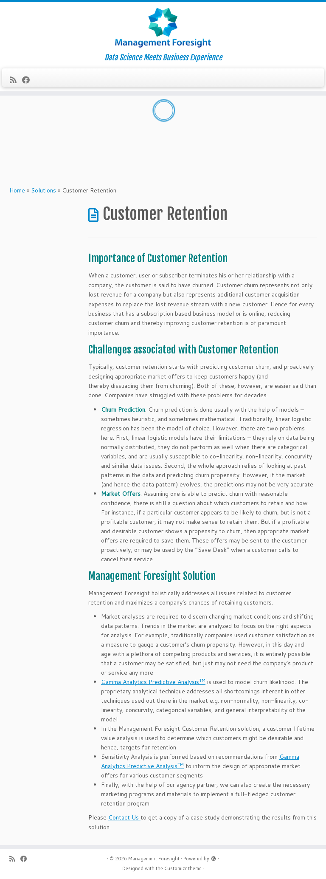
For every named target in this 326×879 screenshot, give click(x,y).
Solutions (43, 190)
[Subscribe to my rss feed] (16, 79)
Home (17, 190)
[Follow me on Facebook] (28, 79)
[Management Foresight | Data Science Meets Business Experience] (163, 27)
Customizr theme (183, 868)
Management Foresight (154, 858)
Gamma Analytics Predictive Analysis (153, 682)
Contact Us (124, 817)
